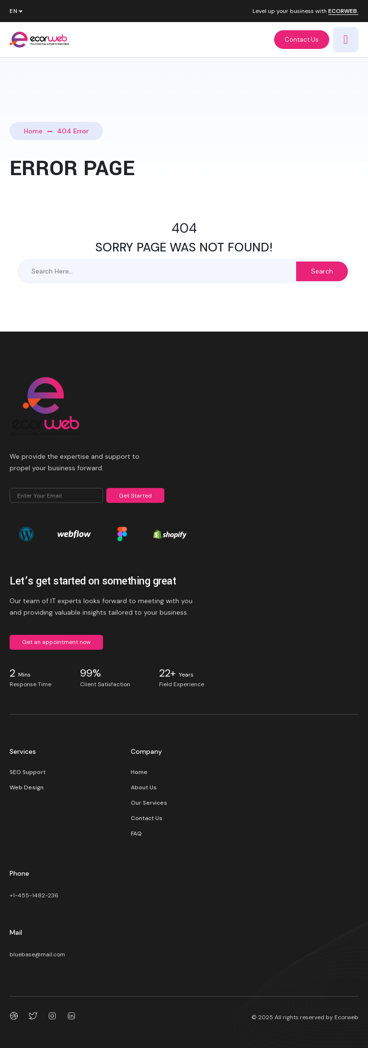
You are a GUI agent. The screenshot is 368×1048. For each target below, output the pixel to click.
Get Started (135, 496)
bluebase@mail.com (37, 954)
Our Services (149, 803)
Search (322, 271)
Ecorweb (346, 1017)
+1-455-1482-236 (34, 895)
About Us (144, 787)
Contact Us (302, 40)
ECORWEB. (343, 11)
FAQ (136, 833)
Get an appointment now (56, 642)
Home (33, 131)
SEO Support (28, 772)
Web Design (27, 787)
